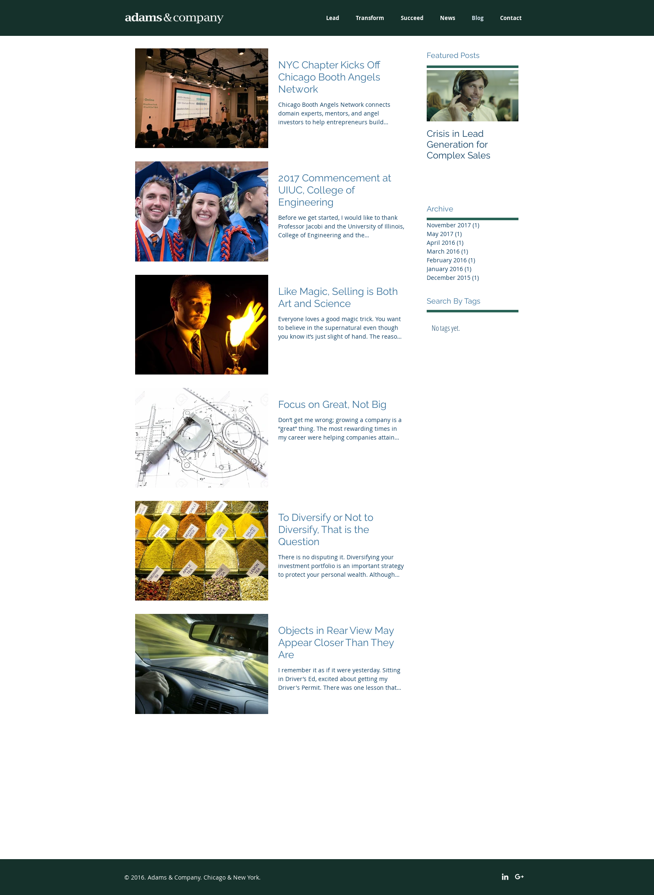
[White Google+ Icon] (519, 876)
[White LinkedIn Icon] (505, 876)
